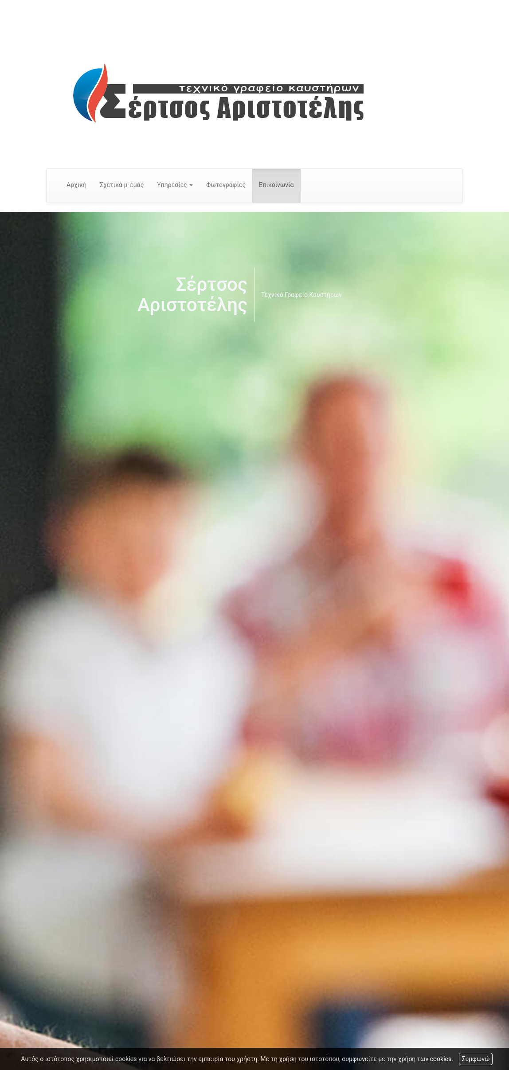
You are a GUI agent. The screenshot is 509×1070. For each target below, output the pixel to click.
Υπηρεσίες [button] (175, 184)
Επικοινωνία (276, 184)
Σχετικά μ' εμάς (122, 184)
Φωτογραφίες (226, 184)
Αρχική (76, 184)
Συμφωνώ (475, 1058)
